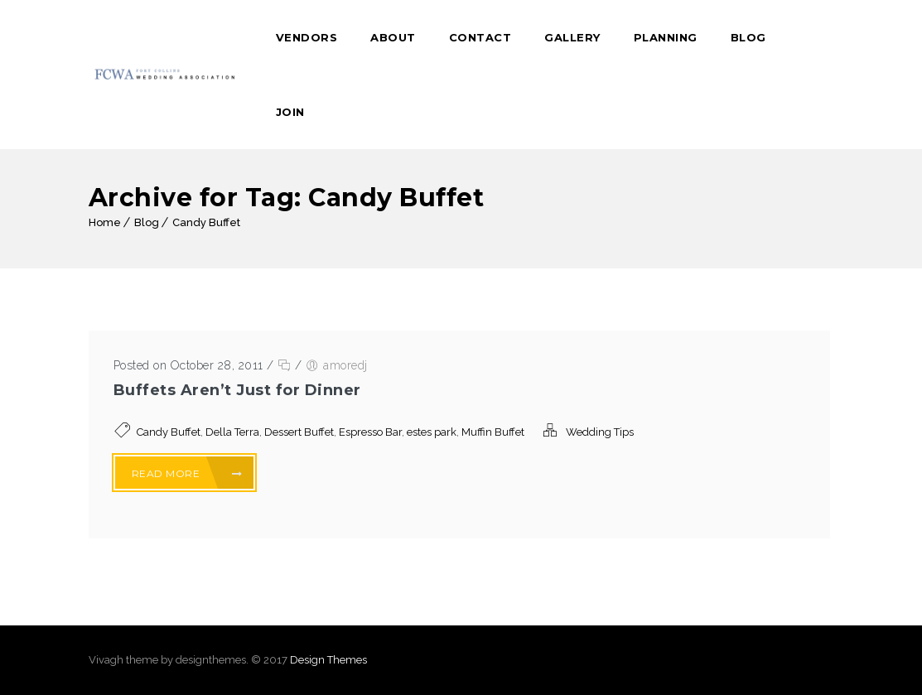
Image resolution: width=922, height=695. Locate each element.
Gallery (572, 37)
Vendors (307, 37)
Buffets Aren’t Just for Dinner (237, 390)
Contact (480, 37)
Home (105, 222)
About (393, 37)
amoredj (345, 365)
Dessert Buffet (299, 432)
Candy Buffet (206, 222)
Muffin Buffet (492, 432)
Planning (666, 37)
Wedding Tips (600, 432)
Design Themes (328, 660)
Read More (187, 473)
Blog (748, 37)
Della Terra (232, 432)
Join (290, 111)
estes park (431, 432)
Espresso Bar (370, 432)
